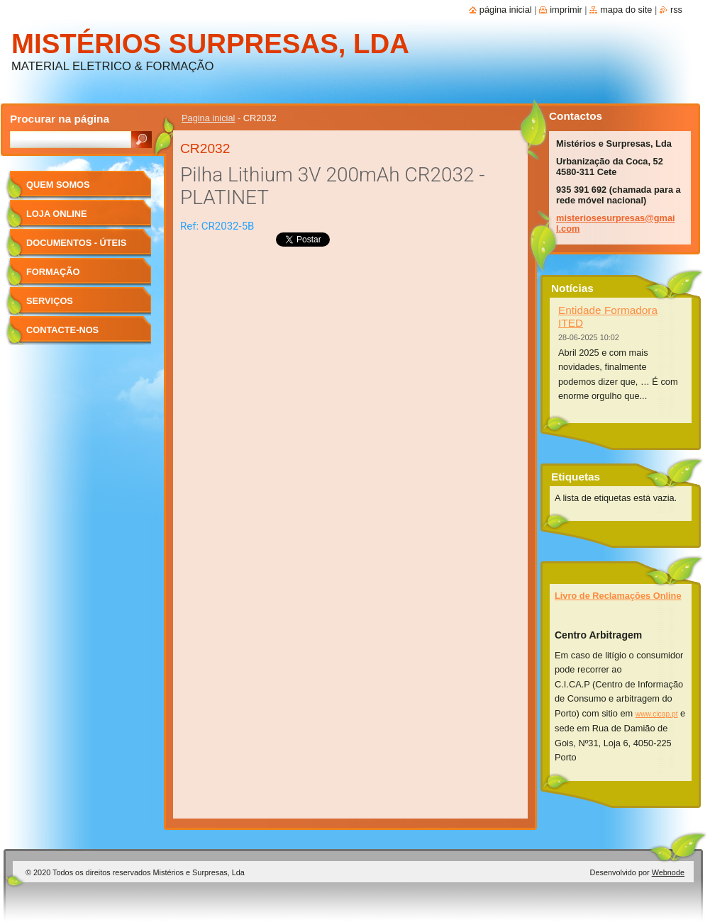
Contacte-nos (62, 330)
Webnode (668, 872)
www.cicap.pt (657, 714)
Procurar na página (59, 119)
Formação (52, 271)
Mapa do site (626, 9)
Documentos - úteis (76, 242)
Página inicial (505, 9)
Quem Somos (58, 184)
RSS (676, 9)
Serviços (49, 301)
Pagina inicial (208, 118)
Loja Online (56, 213)
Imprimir (566, 9)
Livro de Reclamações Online (618, 595)
